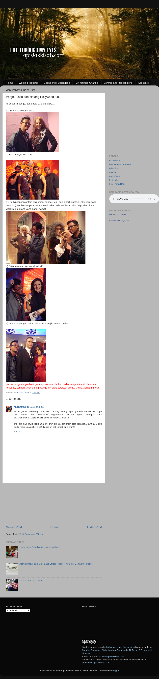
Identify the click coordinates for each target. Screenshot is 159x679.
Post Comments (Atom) (31, 534)
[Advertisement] (53, 504)
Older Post (94, 527)
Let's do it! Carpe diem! (30, 580)
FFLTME (113, 180)
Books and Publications (57, 82)
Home (9, 82)
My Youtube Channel (87, 82)
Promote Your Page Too (119, 221)
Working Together (28, 82)
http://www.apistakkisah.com (96, 662)
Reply (17, 431)
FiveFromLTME (117, 184)
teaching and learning (120, 164)
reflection (113, 168)
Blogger (115, 670)
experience (114, 160)
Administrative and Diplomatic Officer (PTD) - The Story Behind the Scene (55, 564)
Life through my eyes (117, 214)
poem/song (114, 176)
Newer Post (14, 527)
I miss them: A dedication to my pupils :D (39, 547)
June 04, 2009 (37, 407)
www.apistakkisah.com (113, 656)
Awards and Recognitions (118, 82)
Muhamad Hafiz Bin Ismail (119, 647)
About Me (143, 82)
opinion (113, 172)
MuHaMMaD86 (21, 407)
